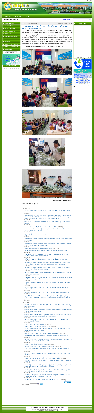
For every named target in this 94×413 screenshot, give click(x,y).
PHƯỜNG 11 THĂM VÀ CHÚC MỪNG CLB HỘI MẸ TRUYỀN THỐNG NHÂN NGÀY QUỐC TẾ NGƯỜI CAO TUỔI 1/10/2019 (48, 273)
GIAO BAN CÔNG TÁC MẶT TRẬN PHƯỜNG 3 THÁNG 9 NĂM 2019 (41, 333)
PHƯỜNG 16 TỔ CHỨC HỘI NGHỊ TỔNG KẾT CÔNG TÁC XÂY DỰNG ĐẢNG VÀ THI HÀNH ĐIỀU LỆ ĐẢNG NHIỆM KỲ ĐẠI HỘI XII (47, 329)
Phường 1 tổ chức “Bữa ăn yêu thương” (34, 324)
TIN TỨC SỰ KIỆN (9, 25)
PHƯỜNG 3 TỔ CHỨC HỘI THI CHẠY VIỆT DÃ (36, 344)
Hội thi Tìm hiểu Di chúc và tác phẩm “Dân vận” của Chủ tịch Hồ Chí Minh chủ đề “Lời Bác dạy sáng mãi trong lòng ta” (48, 305)
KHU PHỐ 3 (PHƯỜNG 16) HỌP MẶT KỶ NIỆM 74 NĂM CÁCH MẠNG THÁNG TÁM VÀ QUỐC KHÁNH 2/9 (48, 361)
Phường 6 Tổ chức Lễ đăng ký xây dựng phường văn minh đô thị (40, 227)
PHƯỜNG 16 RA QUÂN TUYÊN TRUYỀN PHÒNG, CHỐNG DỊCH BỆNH (42, 358)
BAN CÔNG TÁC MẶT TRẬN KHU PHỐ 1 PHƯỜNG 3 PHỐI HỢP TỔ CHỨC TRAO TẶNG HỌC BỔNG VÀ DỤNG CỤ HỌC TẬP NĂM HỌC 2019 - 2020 (48, 375)
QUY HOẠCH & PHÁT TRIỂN (11, 36)
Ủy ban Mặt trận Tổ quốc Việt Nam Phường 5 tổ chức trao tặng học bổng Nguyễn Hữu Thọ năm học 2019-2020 (48, 239)
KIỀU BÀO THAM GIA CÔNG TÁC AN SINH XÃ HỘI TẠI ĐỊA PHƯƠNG (42, 380)
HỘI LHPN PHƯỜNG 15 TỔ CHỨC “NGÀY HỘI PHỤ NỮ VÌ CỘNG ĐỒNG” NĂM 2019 (46, 250)
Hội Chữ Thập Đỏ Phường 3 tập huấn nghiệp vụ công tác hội (39, 346)
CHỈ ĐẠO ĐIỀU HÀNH (10, 28)
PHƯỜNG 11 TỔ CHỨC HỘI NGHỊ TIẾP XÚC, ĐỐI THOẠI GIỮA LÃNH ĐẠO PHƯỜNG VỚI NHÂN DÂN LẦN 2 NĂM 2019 (47, 288)
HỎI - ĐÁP (7, 41)
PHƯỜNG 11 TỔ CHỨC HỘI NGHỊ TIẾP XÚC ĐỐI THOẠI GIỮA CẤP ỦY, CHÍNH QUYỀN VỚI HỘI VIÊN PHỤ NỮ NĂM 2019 (47, 320)
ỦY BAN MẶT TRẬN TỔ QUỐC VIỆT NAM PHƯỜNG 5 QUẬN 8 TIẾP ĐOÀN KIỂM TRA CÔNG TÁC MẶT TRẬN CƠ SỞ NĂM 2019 (48, 229)
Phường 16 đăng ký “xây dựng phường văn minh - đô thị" (38, 248)
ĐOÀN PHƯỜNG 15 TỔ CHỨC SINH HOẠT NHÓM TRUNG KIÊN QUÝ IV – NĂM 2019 (46, 259)
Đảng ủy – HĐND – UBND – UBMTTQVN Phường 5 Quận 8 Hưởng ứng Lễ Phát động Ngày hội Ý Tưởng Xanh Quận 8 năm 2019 (48, 310)
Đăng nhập (89, 0)
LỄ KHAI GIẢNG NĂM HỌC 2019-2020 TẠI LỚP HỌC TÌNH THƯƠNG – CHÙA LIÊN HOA (46, 336)
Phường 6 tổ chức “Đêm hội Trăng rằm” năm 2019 (37, 326)
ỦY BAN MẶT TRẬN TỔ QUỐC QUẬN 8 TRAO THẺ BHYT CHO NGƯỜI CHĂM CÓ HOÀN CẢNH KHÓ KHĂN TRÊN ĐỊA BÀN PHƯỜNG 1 (47, 255)
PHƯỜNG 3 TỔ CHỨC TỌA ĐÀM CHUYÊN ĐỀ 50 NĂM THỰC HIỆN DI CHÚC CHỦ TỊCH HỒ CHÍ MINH (47, 354)
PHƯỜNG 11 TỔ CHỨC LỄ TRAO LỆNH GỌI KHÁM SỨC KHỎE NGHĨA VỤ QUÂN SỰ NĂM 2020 (47, 211)
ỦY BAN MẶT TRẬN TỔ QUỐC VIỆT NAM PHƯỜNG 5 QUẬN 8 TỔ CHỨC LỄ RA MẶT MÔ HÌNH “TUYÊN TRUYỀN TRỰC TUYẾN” (48, 278)
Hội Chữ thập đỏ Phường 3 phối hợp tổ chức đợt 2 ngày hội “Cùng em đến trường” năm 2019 (47, 292)
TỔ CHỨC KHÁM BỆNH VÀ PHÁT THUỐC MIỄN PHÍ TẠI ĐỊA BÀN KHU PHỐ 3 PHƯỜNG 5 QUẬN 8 (47, 283)
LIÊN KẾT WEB (8, 49)
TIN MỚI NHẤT (83, 23)
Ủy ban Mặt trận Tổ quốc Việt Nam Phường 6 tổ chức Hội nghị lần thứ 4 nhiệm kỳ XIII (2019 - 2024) (47, 234)
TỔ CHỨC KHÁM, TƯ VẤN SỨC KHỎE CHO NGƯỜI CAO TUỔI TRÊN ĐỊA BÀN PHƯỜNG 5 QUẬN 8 (47, 222)
